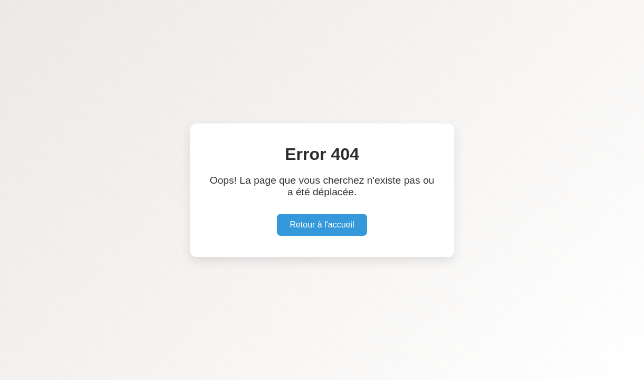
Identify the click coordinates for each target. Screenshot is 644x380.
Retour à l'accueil (322, 224)
